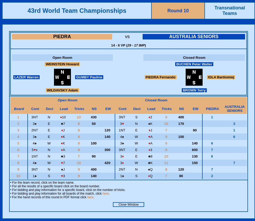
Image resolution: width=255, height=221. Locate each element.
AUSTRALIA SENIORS (193, 36)
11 (166, 163)
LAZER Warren (26, 77)
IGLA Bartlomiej (221, 77)
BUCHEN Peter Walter (194, 64)
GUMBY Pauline (89, 77)
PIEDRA (62, 36)
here (105, 193)
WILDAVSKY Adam (62, 90)
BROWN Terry (194, 90)
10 (79, 117)
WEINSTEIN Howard (62, 64)
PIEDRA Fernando (161, 77)
